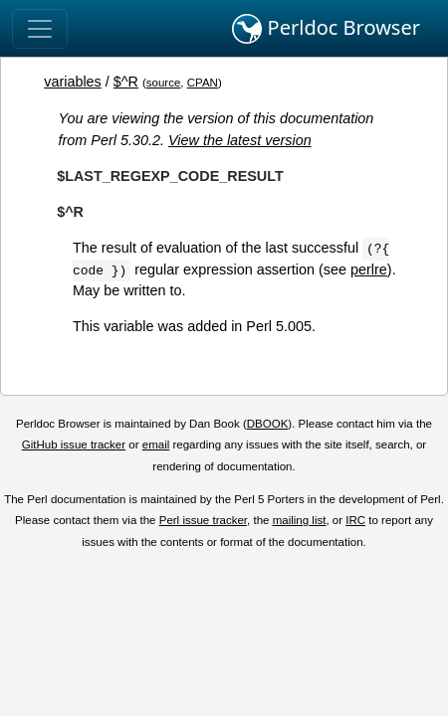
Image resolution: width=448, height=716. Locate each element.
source (163, 83)
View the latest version (240, 140)
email (156, 444)
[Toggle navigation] (40, 29)
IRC (355, 520)
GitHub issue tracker (73, 444)
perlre (368, 269)
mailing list (300, 520)
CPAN (202, 83)
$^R (125, 82)
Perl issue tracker (203, 520)
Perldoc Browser (326, 29)
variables (73, 82)
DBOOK (268, 424)
